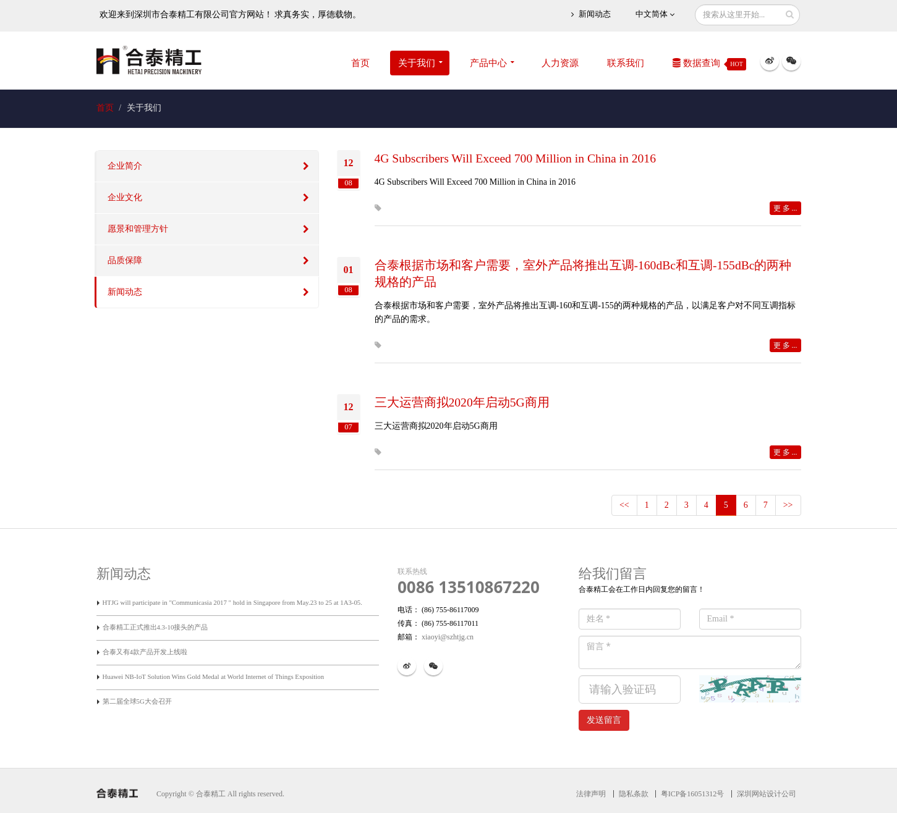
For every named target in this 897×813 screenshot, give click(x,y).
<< (624, 505)
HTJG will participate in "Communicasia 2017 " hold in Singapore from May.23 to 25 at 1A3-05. (232, 602)
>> (788, 505)
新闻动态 (590, 14)
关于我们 (416, 63)
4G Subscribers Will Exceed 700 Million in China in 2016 (515, 158)
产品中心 (488, 63)
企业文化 (125, 197)
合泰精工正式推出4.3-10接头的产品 (155, 627)
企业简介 (125, 166)
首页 (360, 63)
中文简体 (655, 14)
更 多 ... (785, 208)
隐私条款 (633, 794)
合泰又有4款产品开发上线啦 (145, 651)
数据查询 (709, 64)
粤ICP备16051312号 (693, 794)
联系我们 (625, 63)
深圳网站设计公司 (766, 794)
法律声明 (591, 794)
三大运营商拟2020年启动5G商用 (462, 402)
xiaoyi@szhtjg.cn (447, 637)
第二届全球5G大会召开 (137, 701)
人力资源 (560, 63)
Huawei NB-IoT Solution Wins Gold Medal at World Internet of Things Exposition (214, 676)
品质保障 (125, 260)
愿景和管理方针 (138, 229)
